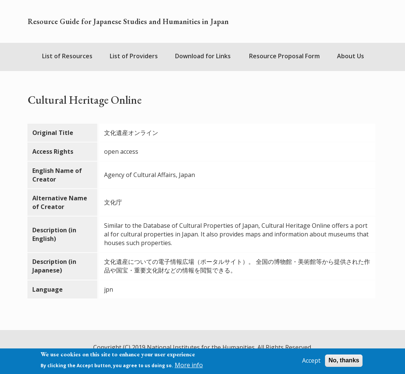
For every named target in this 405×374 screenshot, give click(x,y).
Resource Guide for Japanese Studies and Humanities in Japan (128, 21)
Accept (311, 362)
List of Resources (67, 56)
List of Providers (134, 56)
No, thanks (343, 362)
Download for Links (203, 56)
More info (189, 367)
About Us (350, 56)
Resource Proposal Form (284, 56)
